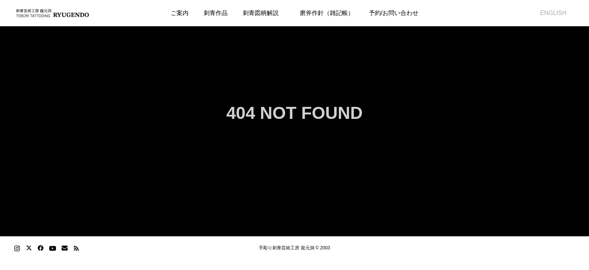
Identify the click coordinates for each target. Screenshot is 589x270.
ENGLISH (550, 13)
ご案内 (180, 13)
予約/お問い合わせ (393, 13)
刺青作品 (216, 13)
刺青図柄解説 (261, 13)
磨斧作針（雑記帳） (324, 13)
